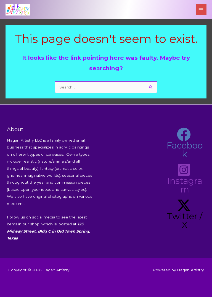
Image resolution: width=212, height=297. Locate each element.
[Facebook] (184, 143)
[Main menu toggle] (201, 9)
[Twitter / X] (184, 213)
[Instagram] (184, 178)
